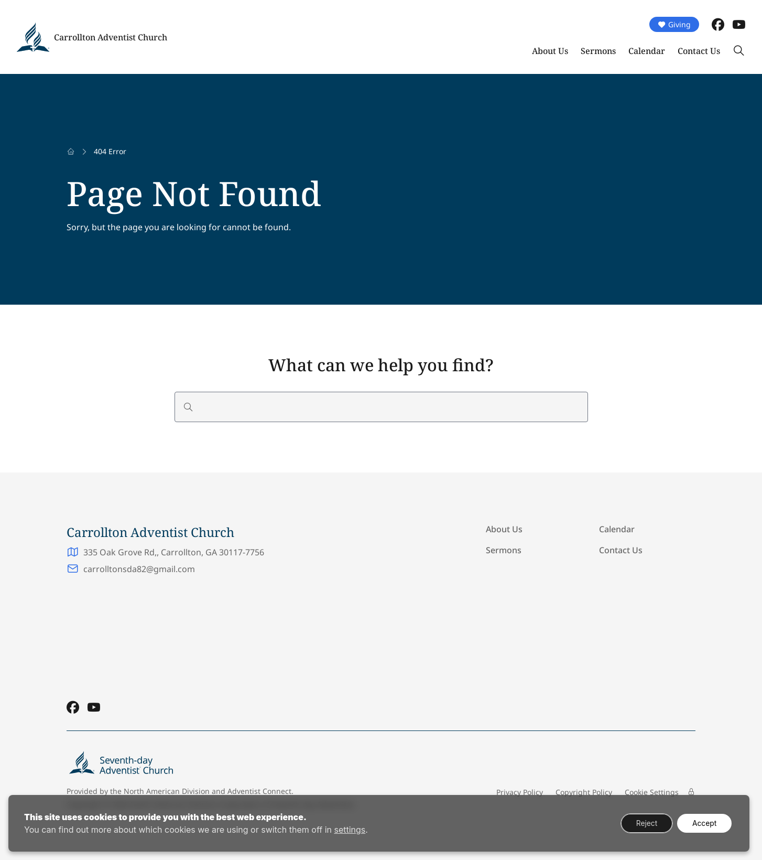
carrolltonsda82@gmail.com (139, 569)
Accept (703, 823)
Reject (644, 823)
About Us (550, 51)
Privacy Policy (519, 792)
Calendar (646, 51)
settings (349, 829)
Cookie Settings (652, 792)
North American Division (167, 791)
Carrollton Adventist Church (110, 37)
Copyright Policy (584, 792)
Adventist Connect (259, 791)
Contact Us (699, 51)
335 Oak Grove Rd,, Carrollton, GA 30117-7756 (173, 552)
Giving (674, 24)
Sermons (598, 51)
